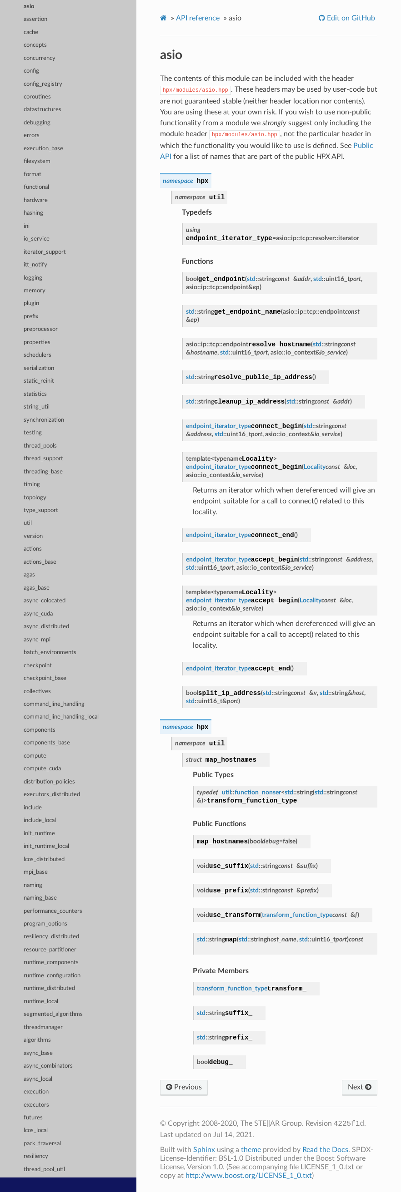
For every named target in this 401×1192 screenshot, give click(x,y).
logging (33, 278)
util (28, 523)
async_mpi (37, 640)
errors (32, 135)
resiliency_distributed (51, 937)
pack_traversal (42, 1144)
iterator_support (45, 252)
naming (33, 885)
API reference (198, 18)
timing (32, 485)
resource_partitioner (50, 950)
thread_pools (40, 446)
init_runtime (39, 834)
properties (37, 342)
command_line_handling (54, 704)
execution (36, 1092)
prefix (31, 317)
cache (31, 32)
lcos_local (36, 1130)
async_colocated (44, 601)
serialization (39, 368)
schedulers (37, 355)
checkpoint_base (45, 678)
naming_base (40, 898)
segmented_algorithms (53, 1014)
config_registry (43, 84)
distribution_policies (49, 782)
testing (33, 433)
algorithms (37, 1040)
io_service (37, 239)
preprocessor (41, 329)
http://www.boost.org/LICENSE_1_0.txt (248, 1175)
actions (33, 549)
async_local (38, 1079)
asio (29, 7)
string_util (37, 407)
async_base (38, 1053)
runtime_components (51, 962)
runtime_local (41, 1002)
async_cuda (38, 614)
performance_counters (53, 911)
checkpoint (38, 666)
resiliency (36, 1156)
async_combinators (48, 1066)
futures (33, 1118)
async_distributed (46, 627)
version (33, 536)
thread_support (43, 459)
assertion (35, 19)
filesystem (37, 161)
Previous (184, 1087)
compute (35, 756)
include (33, 808)
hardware (36, 200)
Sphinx (204, 1149)
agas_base (37, 588)
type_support (41, 510)
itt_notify (35, 265)
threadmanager (43, 1027)
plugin (31, 303)
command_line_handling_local (61, 717)
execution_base (43, 149)
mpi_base (36, 872)
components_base (47, 743)
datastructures (42, 110)
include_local (40, 820)
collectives (37, 692)
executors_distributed (52, 795)
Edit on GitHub (350, 18)
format (32, 174)
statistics (35, 394)
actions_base (40, 562)
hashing (33, 213)
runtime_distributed (49, 988)
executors (36, 1105)
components (39, 730)
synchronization (44, 420)
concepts (35, 45)
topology (35, 498)
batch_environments (50, 652)
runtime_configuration (52, 976)
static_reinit (39, 381)
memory (34, 291)
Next (359, 1087)
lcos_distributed (44, 859)
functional (36, 187)
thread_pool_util (44, 1169)
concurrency (39, 58)
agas (29, 575)
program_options (45, 924)
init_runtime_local (46, 846)
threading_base (43, 472)
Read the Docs (325, 1149)
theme (251, 1149)
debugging (37, 123)
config (31, 71)
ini (27, 226)
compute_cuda (42, 769)
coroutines (37, 97)
